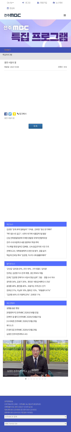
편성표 (11, 8)
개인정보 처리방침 (27, 412)
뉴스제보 (58, 3)
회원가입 (42, 3)
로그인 (27, 3)
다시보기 (7, 50)
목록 (35, 126)
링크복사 (21, 114)
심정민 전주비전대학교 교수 (19, 371)
